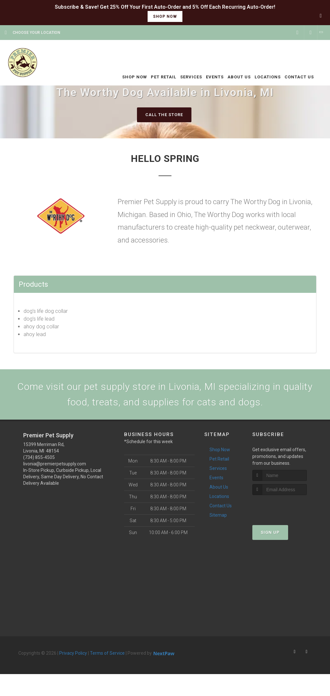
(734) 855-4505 (39, 457)
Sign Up (270, 532)
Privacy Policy (73, 653)
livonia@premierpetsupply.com (54, 463)
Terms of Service (107, 653)
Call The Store (164, 114)
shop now (165, 16)
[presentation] (286, 507)
